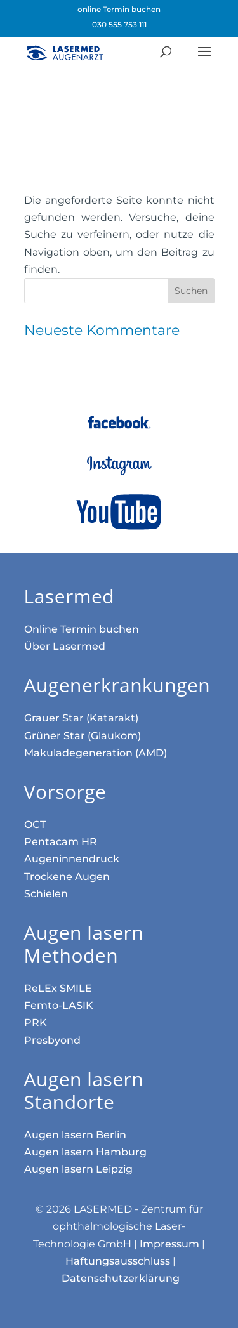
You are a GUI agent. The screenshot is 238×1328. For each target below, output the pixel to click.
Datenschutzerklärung (121, 1278)
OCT (35, 824)
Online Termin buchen (81, 629)
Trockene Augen (67, 877)
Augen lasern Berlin (75, 1135)
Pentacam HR (60, 842)
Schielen (46, 894)
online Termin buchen (119, 9)
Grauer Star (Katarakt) (81, 718)
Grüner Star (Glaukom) (82, 736)
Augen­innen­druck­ (71, 859)
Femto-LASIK (58, 1005)
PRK (35, 1022)
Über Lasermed (64, 646)
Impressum (169, 1244)
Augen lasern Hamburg (85, 1152)
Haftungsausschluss (117, 1261)
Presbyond (52, 1040)
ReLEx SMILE (58, 988)
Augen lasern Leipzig (78, 1169)
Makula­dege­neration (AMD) (95, 753)
